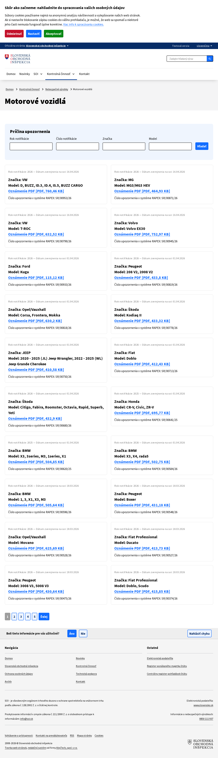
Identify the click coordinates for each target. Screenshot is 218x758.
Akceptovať (53, 34)
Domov (11, 74)
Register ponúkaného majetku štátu (167, 666)
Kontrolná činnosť (29, 89)
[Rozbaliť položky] (41, 73)
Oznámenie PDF (36, 190)
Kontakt (84, 74)
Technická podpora (86, 673)
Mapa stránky (84, 735)
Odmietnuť (14, 34)
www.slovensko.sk (203, 705)
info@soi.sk (26, 718)
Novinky (24, 74)
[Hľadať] (210, 58)
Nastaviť (34, 34)
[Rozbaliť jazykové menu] (205, 46)
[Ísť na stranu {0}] (14, 616)
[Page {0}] (7, 616)
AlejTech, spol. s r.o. (66, 747)
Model (153, 139)
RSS (72, 735)
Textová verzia (180, 45)
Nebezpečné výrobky (56, 89)
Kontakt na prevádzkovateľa (51, 735)
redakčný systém (37, 747)
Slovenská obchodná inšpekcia (21, 666)
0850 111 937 (206, 718)
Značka (107, 139)
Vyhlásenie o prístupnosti (19, 735)
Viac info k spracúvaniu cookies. (83, 24)
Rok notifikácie (19, 139)
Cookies (99, 735)
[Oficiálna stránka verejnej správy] (48, 46)
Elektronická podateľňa (160, 658)
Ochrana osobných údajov (19, 673)
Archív (8, 681)
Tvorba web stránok (16, 747)
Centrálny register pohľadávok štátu (167, 673)
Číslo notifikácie (66, 139)
